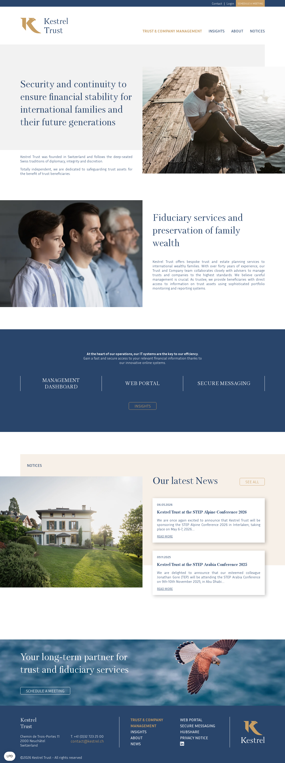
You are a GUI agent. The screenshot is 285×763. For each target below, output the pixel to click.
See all (252, 481)
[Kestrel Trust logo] (62, 25)
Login (230, 3)
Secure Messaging (197, 725)
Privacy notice (194, 737)
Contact (217, 3)
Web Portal (191, 719)
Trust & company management (172, 30)
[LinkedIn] (199, 744)
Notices (257, 30)
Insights (217, 30)
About (237, 30)
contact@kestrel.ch (87, 741)
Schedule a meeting (250, 3)
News (135, 743)
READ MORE (165, 536)
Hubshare (189, 731)
